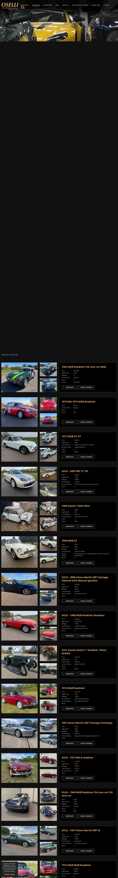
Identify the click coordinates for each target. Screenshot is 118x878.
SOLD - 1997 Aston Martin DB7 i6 (81, 830)
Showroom (36, 5)
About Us (65, 5)
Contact (106, 5)
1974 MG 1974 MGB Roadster (79, 401)
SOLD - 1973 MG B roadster (77, 757)
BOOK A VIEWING (86, 387)
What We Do (24, 5)
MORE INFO (70, 387)
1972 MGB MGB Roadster (76, 865)
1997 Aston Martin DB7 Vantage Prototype (87, 722)
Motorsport (47, 5)
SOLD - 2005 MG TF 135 (75, 471)
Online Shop (96, 5)
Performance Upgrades (80, 5)
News (57, 5)
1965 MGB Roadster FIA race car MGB (84, 366)
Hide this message (9, 874)
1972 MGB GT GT (71, 436)
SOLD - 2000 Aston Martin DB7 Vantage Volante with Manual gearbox (85, 579)
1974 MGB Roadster (73, 688)
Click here (6, 865)
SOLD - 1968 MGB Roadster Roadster (83, 615)
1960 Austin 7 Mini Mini (76, 505)
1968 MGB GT (69, 540)
